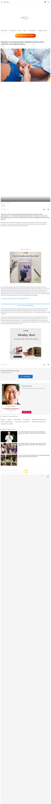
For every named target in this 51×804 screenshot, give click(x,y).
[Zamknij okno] (48, 477)
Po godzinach (32, 30)
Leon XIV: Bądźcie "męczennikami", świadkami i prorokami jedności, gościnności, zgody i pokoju (32, 432)
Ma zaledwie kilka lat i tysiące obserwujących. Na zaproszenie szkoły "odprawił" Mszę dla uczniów (32, 444)
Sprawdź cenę (26, 412)
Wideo (24, 30)
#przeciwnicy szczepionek (22, 421)
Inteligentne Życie (42, 30)
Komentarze (12, 30)
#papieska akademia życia (39, 419)
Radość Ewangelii (27, 386)
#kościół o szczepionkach (39, 421)
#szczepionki (26, 419)
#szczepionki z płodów (7, 424)
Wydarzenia (4, 30)
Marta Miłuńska (30, 305)
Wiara (19, 30)
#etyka (9, 419)
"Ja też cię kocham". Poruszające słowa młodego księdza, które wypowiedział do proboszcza (34, 456)
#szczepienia (17, 419)
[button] (45, 2)
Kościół (2, 46)
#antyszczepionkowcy (7, 421)
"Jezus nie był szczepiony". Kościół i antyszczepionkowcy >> (15, 298)
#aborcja (3, 419)
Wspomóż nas (25, 376)
